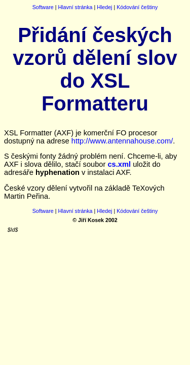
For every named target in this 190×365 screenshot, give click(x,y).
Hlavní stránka (75, 7)
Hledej (104, 7)
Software (43, 7)
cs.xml (119, 164)
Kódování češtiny (137, 7)
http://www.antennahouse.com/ (122, 141)
